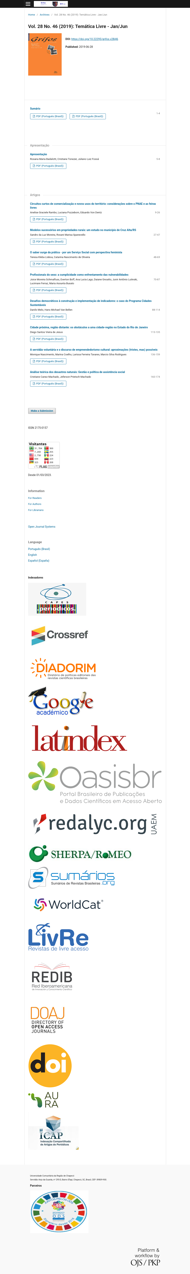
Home (31, 14)
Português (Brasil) (39, 549)
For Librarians (36, 510)
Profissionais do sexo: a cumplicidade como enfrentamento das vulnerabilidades (79, 274)
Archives (44, 14)
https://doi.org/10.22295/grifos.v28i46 (94, 39)
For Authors (34, 504)
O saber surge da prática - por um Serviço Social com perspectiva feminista (76, 252)
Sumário (35, 108)
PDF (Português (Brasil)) (50, 116)
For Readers (35, 498)
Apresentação (38, 154)
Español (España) (38, 560)
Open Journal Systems (41, 526)
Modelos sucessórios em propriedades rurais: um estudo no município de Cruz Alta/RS (83, 230)
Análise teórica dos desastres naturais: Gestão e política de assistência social (77, 372)
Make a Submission (42, 410)
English (32, 554)
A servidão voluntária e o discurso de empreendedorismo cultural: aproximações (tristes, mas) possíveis (94, 349)
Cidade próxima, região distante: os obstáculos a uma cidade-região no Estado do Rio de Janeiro (89, 327)
